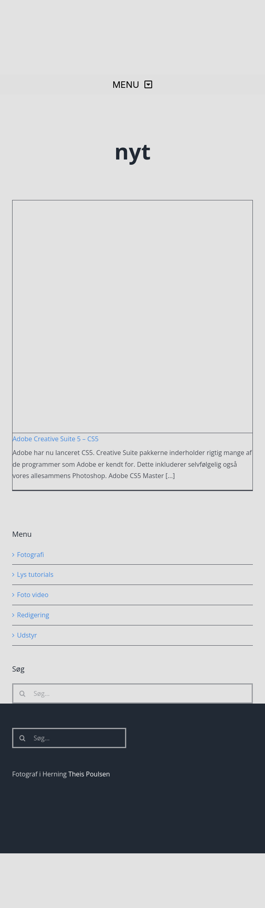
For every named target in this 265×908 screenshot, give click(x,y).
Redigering (33, 614)
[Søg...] (132, 693)
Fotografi (30, 554)
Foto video (33, 594)
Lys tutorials (35, 574)
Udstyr (27, 635)
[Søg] (22, 693)
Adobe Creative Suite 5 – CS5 (56, 438)
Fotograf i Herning (39, 774)
